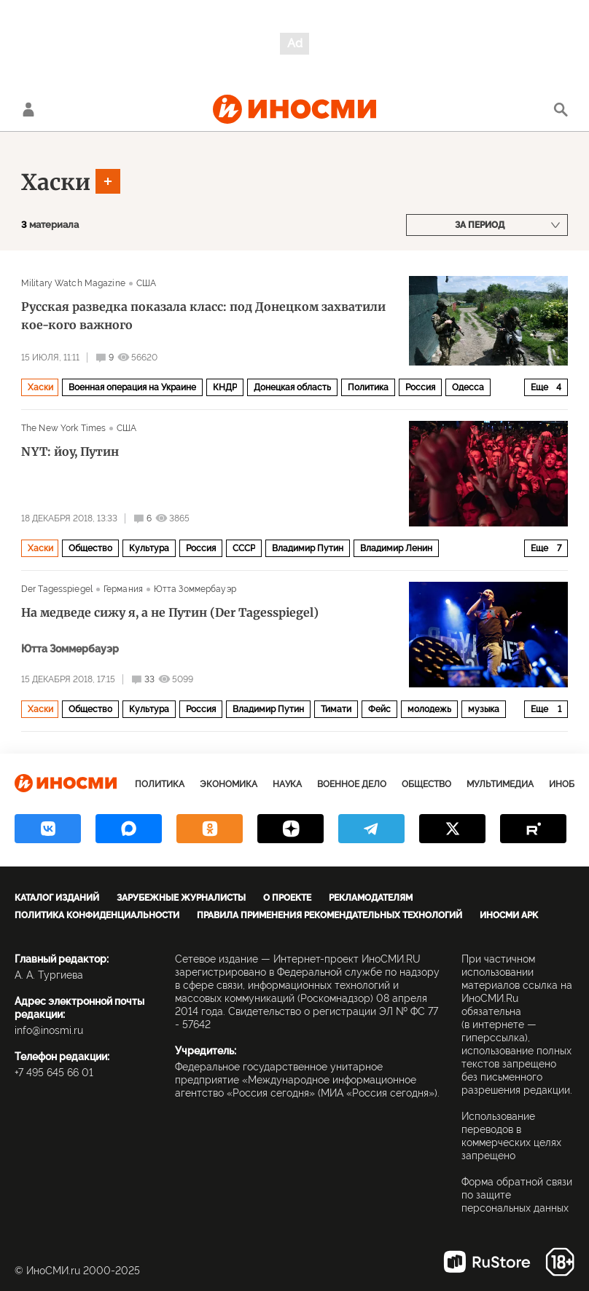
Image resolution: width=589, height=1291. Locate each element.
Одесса (468, 387)
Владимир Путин (307, 548)
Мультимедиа (500, 784)
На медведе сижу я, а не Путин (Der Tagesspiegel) (170, 612)
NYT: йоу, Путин (70, 451)
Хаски (55, 182)
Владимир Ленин (396, 548)
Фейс (379, 709)
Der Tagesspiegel (57, 589)
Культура (149, 548)
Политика (368, 387)
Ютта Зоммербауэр (195, 589)
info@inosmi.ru (49, 1030)
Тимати (336, 709)
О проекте (287, 898)
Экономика (228, 784)
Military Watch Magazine (73, 283)
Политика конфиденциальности (97, 915)
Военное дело (351, 784)
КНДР (225, 387)
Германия (123, 589)
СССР (244, 548)
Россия (420, 387)
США (146, 283)
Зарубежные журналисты (181, 898)
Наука (287, 784)
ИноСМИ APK (509, 915)
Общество (90, 548)
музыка (483, 709)
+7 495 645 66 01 (54, 1072)
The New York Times (63, 428)
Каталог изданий (57, 898)
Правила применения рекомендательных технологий (329, 915)
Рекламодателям (371, 898)
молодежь (429, 709)
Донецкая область (292, 387)
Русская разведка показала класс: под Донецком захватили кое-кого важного (203, 315)
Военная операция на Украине (132, 387)
